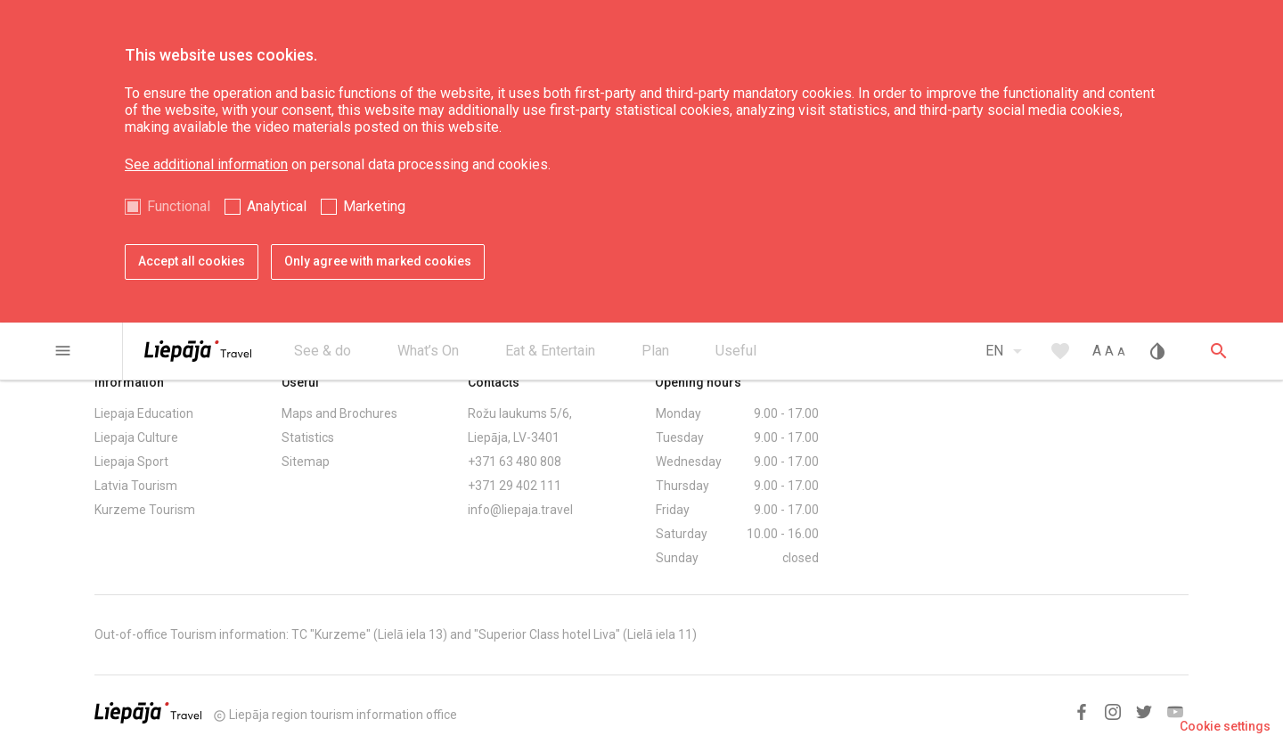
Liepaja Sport (131, 461)
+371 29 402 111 (514, 485)
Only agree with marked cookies (377, 261)
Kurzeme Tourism (144, 510)
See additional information (206, 164)
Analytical (276, 206)
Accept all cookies (191, 261)
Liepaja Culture (136, 437)
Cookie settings (1225, 726)
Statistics (308, 437)
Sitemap (306, 461)
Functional (178, 206)
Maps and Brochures (339, 413)
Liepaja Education (143, 413)
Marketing (374, 206)
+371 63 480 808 (514, 461)
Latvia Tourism (135, 485)
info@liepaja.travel (520, 510)
